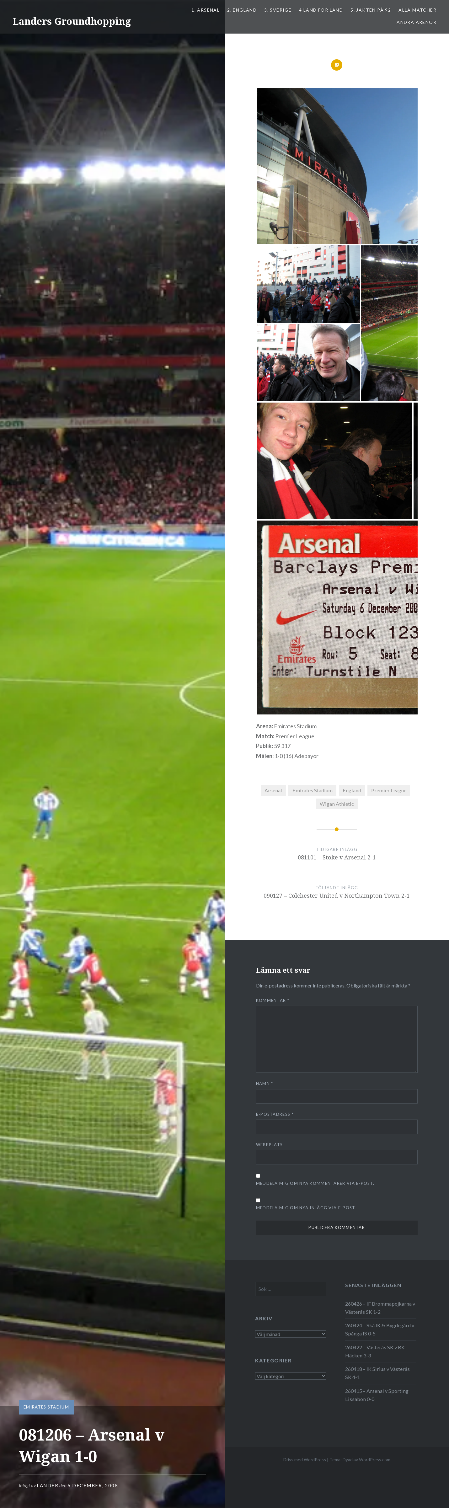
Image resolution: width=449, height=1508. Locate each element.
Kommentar (272, 1000)
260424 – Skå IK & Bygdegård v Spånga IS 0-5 (379, 1329)
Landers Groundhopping (72, 21)
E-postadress (275, 1114)
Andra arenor (416, 22)
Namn (264, 1083)
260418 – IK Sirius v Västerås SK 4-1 (377, 1373)
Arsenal (273, 790)
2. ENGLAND (242, 10)
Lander (47, 1485)
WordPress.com (374, 1459)
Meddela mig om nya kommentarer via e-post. (315, 1183)
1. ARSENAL (205, 10)
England (352, 790)
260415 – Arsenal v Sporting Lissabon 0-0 (377, 1395)
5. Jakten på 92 (370, 10)
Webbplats (269, 1144)
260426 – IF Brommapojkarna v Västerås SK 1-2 (380, 1308)
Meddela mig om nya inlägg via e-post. (306, 1207)
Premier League (388, 790)
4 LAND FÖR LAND (321, 10)
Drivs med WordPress (304, 1459)
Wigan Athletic (337, 804)
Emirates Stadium (46, 1406)
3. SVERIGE (277, 10)
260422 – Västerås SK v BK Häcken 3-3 (375, 1351)
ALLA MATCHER (417, 10)
